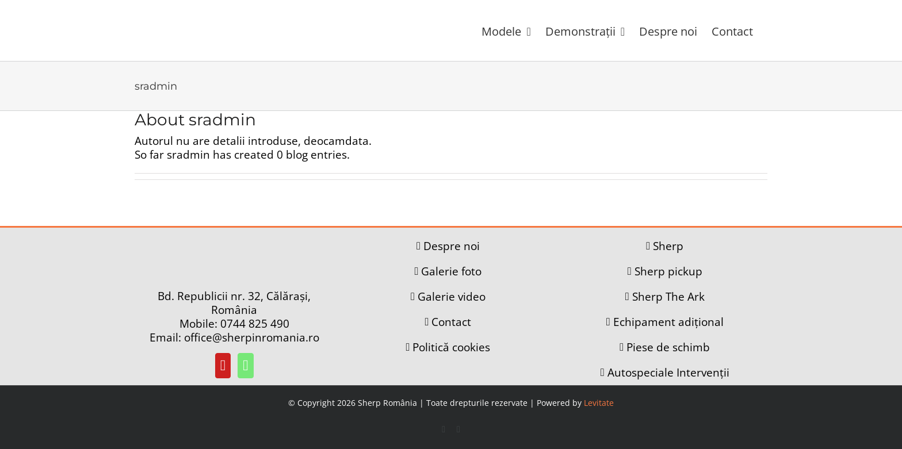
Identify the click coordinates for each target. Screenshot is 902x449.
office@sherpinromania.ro (251, 337)
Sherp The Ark (668, 297)
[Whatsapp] (246, 365)
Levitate (599, 402)
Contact (451, 322)
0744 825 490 (254, 323)
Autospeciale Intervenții (668, 372)
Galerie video (452, 297)
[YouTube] (223, 365)
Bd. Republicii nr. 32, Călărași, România (234, 303)
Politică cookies (451, 347)
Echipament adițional (668, 322)
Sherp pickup (668, 271)
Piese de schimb (668, 347)
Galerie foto (451, 271)
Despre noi (451, 246)
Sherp (668, 246)
